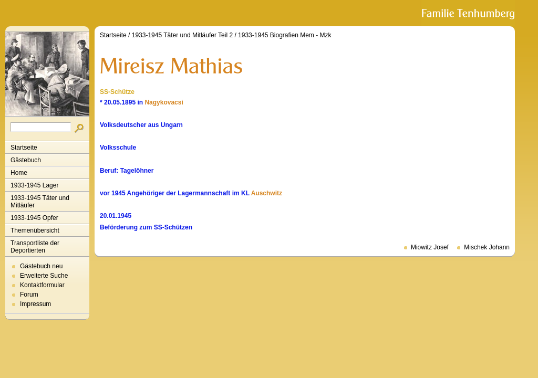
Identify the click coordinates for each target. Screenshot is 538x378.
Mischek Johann (487, 247)
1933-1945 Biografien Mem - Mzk (284, 35)
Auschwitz (266, 193)
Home (19, 172)
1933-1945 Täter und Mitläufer (40, 201)
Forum (29, 294)
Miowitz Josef (430, 247)
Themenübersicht (35, 230)
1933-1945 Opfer (34, 218)
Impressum (35, 304)
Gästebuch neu (41, 266)
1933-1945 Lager (34, 185)
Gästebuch (26, 160)
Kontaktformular (42, 285)
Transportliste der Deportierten (35, 246)
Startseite (24, 147)
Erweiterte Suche (44, 275)
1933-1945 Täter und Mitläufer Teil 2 (182, 35)
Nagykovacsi (163, 102)
